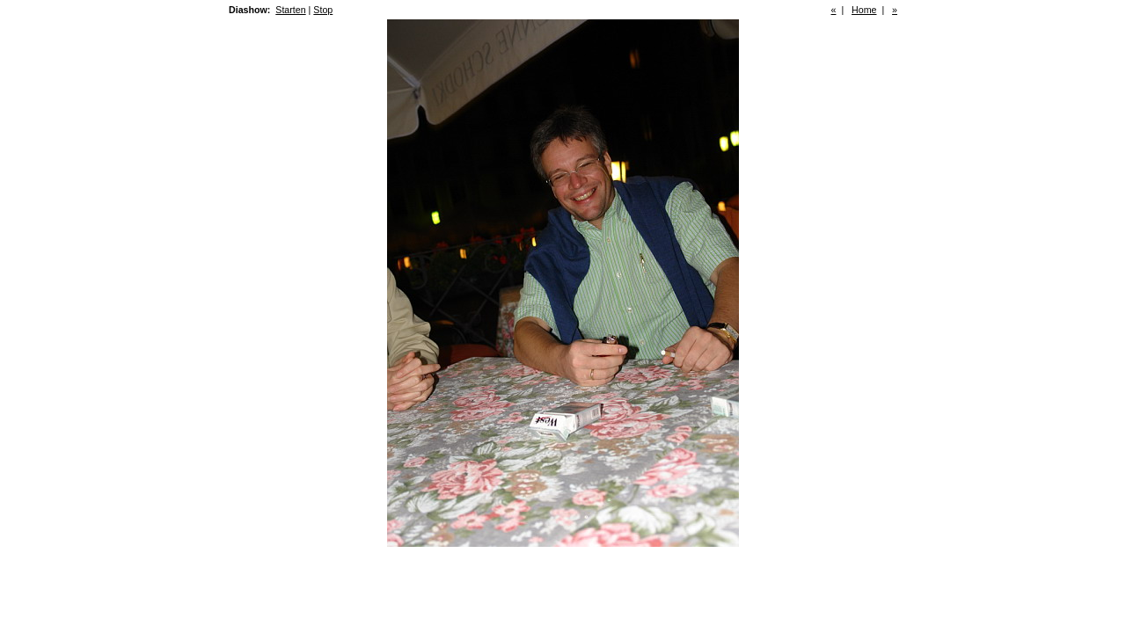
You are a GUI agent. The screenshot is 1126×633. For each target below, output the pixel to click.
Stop (323, 9)
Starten (290, 9)
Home (864, 9)
